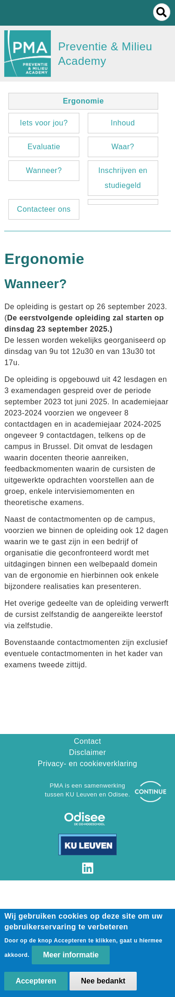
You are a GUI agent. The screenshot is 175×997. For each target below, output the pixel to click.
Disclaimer (87, 752)
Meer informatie (70, 959)
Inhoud (123, 123)
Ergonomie (83, 101)
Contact (87, 741)
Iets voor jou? (44, 123)
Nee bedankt (103, 986)
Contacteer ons (43, 209)
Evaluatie (44, 147)
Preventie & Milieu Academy (105, 53)
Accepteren (35, 986)
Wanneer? (44, 170)
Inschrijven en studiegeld (122, 177)
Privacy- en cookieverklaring (88, 764)
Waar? (123, 147)
